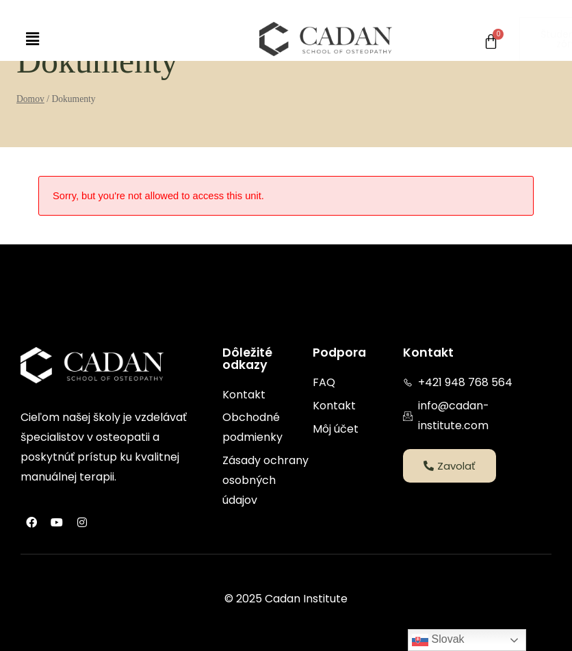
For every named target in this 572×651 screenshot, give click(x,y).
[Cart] (491, 41)
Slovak (438, 640)
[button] (32, 39)
